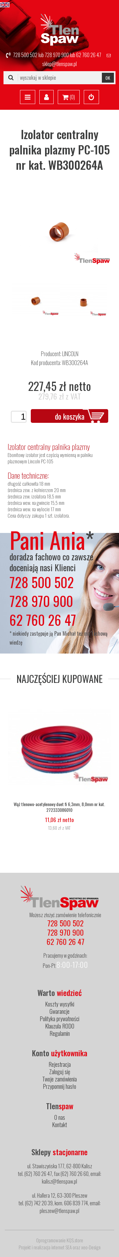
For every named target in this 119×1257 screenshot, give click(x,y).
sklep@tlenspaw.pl (59, 64)
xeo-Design (91, 1247)
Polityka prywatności (59, 1018)
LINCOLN (70, 353)
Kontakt (59, 1124)
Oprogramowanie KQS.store (59, 1240)
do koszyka (69, 416)
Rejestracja (60, 1064)
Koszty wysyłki (59, 1004)
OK (107, 77)
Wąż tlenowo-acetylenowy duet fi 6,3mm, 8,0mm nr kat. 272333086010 (59, 807)
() (69, 97)
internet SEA (61, 1247)
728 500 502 (25, 55)
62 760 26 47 (88, 55)
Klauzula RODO (59, 1026)
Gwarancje (59, 1011)
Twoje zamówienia (59, 1079)
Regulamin (60, 1033)
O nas (59, 1117)
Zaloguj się (59, 1071)
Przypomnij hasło (59, 1086)
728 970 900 (57, 55)
